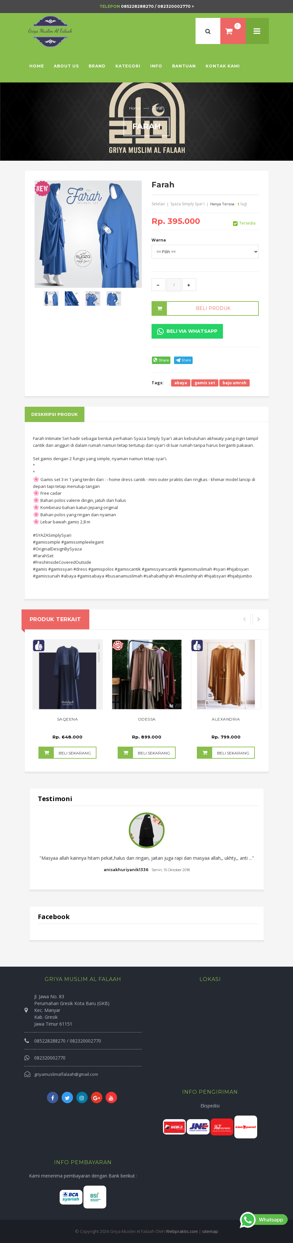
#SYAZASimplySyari (52, 535)
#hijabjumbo (239, 576)
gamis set (205, 383)
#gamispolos (101, 569)
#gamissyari (60, 569)
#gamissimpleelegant (82, 542)
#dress (80, 569)
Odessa (147, 719)
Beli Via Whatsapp (187, 331)
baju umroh (234, 383)
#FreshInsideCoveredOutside (62, 562)
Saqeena (67, 719)
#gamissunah (46, 576)
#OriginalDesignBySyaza (57, 549)
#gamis (40, 569)
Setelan (158, 204)
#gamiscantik (128, 569)
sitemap (210, 1231)
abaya (180, 383)
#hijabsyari (238, 569)
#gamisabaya (90, 576)
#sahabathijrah (158, 576)
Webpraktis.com (182, 1231)
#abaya (68, 576)
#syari (219, 569)
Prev (46, 846)
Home (134, 108)
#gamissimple (46, 542)
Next (247, 846)
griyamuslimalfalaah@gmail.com (66, 1074)
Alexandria (226, 719)
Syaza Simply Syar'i (187, 204)
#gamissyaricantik (160, 569)
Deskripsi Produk (54, 414)
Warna (159, 240)
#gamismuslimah (195, 569)
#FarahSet (43, 556)
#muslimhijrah (189, 576)
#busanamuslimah (123, 576)
